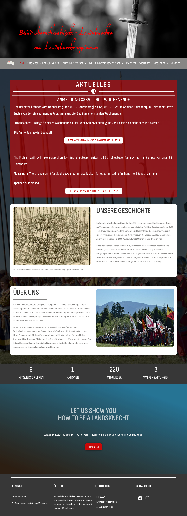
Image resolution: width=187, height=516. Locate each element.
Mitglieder (160, 63)
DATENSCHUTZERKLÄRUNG (106, 502)
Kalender (131, 63)
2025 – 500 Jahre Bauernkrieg (43, 63)
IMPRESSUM (100, 497)
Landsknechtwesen (74, 63)
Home (21, 63)
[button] (74, 63)
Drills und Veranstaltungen (106, 63)
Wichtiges (144, 63)
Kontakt (175, 63)
